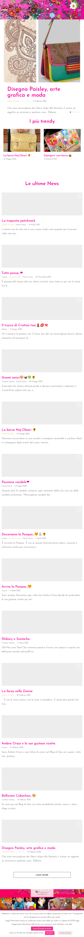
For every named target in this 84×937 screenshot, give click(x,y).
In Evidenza (25, 101)
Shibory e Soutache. (16, 639)
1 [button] (70, 112)
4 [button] (77, 112)
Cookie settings (65, 933)
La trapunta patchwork (18, 220)
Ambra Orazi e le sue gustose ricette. (29, 743)
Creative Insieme (8, 381)
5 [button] (79, 112)
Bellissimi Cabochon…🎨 (19, 795)
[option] (42, 66)
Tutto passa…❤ (12, 273)
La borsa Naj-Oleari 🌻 (17, 155)
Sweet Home (21, 225)
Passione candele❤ (15, 482)
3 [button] (75, 112)
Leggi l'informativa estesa (42, 928)
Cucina (4, 277)
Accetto (50, 933)
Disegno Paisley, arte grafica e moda (28, 848)
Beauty (4, 329)
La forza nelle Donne (17, 691)
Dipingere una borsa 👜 (58, 155)
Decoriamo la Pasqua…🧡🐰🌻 (24, 534)
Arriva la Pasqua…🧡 (17, 586)
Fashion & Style (13, 101)
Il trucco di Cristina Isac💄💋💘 (25, 325)
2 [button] (72, 112)
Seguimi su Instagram (42, 893)
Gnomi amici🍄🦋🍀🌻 (19, 377)
